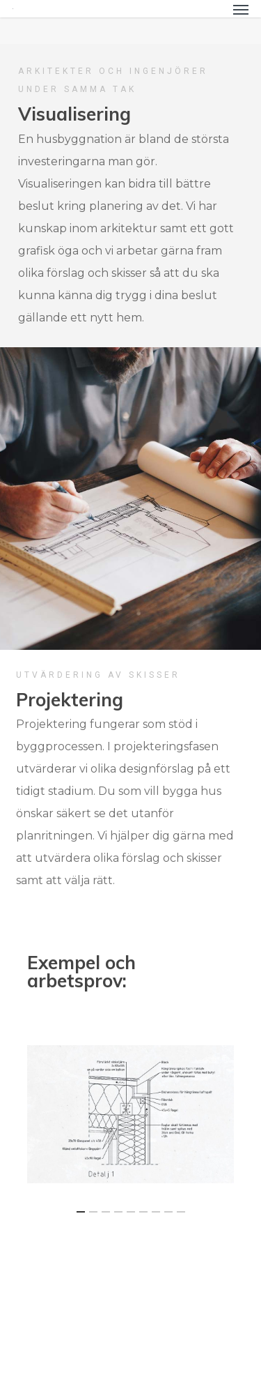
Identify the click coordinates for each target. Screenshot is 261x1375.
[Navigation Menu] (240, 9)
